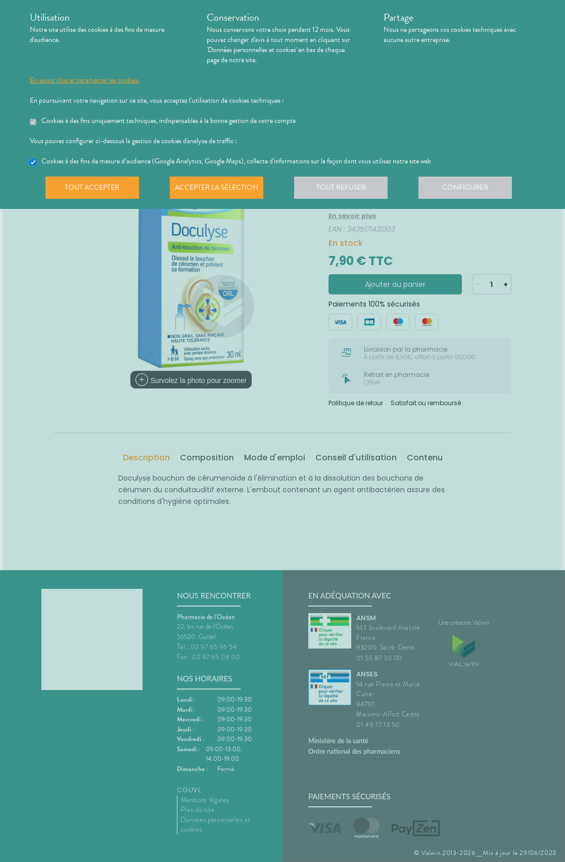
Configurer (472, 189)
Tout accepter (93, 189)
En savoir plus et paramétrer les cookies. (84, 80)
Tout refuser (345, 189)
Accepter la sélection (220, 189)
